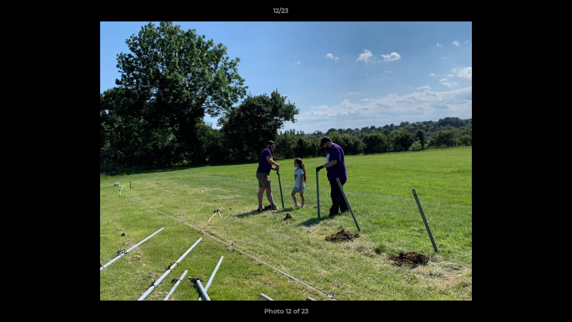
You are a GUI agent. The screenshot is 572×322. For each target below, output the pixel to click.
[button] (534, 13)
